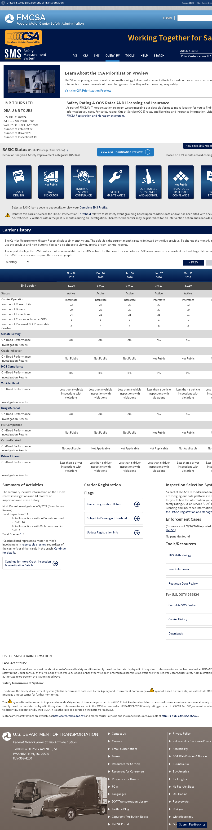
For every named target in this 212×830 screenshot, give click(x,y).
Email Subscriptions (124, 749)
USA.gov (178, 809)
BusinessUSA (181, 764)
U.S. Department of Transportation (55, 734)
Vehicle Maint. (10, 383)
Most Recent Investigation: (19, 506)
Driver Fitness (10, 456)
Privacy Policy (181, 734)
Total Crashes (12, 534)
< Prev (193, 262)
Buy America (181, 771)
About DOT (188, 3)
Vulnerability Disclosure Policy (192, 741)
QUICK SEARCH (189, 51)
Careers (117, 741)
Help (144, 55)
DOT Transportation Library (130, 801)
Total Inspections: (13, 514)
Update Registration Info (102, 532)
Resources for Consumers (128, 771)
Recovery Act (181, 801)
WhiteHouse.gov (183, 817)
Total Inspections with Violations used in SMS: (37, 528)
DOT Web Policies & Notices (190, 756)
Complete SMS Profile (93, 207)
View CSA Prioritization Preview (122, 152)
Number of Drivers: (16, 133)
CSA (85, 55)
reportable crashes (34, 544)
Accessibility (180, 749)
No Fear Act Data (183, 787)
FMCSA (170, 530)
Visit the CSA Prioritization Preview (88, 91)
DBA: (8, 110)
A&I (75, 55)
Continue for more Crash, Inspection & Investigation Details (28, 563)
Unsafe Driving (11, 334)
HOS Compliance (12, 366)
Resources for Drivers (125, 779)
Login (167, 18)
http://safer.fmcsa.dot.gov (69, 716)
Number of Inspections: (19, 137)
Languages (119, 794)
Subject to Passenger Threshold (107, 518)
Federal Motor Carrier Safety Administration (45, 742)
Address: (9, 121)
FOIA (115, 787)
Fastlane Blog (120, 809)
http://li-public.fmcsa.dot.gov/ (180, 716)
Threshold (84, 214)
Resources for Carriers (126, 764)
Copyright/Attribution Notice (130, 817)
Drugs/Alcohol (10, 408)
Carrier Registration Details (104, 504)
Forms (116, 756)
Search (159, 55)
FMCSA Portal (120, 824)
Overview (112, 55)
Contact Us (119, 734)
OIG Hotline (180, 794)
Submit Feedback (192, 824)
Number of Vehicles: (17, 129)
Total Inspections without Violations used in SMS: (38, 520)
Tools (130, 55)
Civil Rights (180, 779)
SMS (97, 55)
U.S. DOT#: (11, 117)
